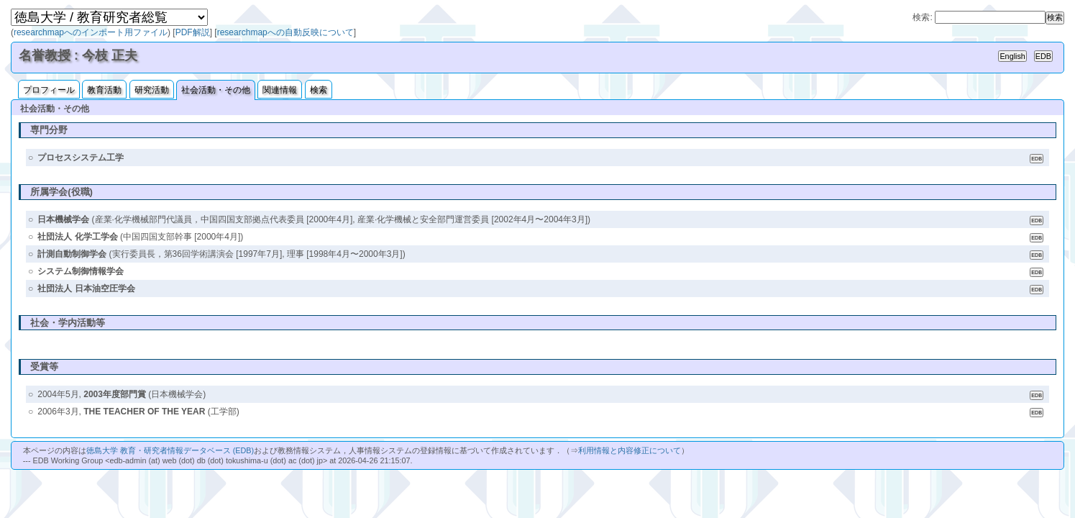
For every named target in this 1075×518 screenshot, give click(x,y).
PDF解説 (192, 32)
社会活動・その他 (215, 90)
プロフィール (49, 90)
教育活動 (104, 90)
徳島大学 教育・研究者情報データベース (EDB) (170, 450)
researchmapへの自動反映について (285, 32)
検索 (318, 90)
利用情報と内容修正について (629, 450)
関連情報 (279, 90)
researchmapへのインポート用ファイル (91, 32)
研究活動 (151, 90)
